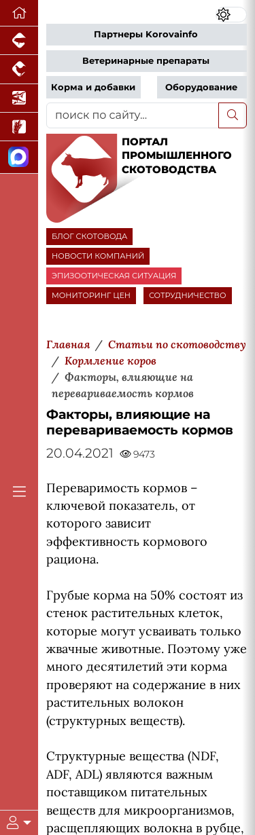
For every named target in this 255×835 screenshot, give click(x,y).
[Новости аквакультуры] (19, 98)
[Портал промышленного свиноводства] (19, 40)
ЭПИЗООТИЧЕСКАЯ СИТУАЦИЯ (114, 275)
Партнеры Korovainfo (146, 34)
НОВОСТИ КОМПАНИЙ (98, 256)
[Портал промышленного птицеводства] (19, 69)
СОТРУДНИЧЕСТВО (187, 295)
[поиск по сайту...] (132, 115)
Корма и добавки (93, 87)
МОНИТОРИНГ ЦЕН (91, 295)
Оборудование (201, 87)
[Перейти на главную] (19, 13)
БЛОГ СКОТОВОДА (89, 236)
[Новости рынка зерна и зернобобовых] (19, 127)
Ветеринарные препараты (145, 61)
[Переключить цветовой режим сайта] (231, 14)
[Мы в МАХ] (19, 157)
